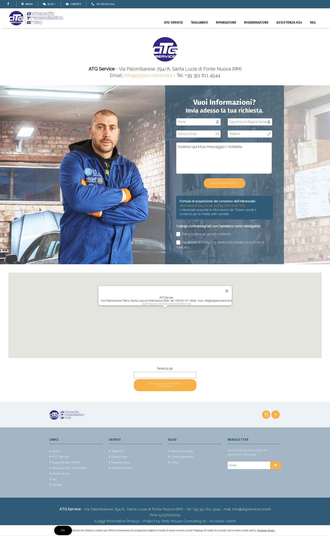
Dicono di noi (60, 473)
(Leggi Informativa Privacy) (117, 521)
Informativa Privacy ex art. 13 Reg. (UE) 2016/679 (212, 205)
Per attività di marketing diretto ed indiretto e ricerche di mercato (220, 244)
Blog (48, 4)
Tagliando (199, 22)
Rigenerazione (256, 22)
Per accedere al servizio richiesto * (204, 234)
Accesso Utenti (223, 521)
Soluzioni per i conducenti (69, 468)
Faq (313, 22)
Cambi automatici (182, 456)
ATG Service (173, 22)
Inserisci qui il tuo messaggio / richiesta (224, 158)
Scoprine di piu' (266, 530)
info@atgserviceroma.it (148, 75)
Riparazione (226, 22)
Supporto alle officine (66, 462)
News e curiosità (182, 451)
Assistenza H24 (289, 22)
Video (174, 462)
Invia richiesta (224, 183)
